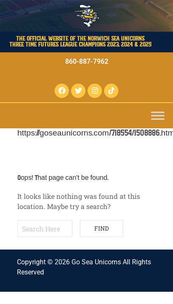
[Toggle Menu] (158, 115)
